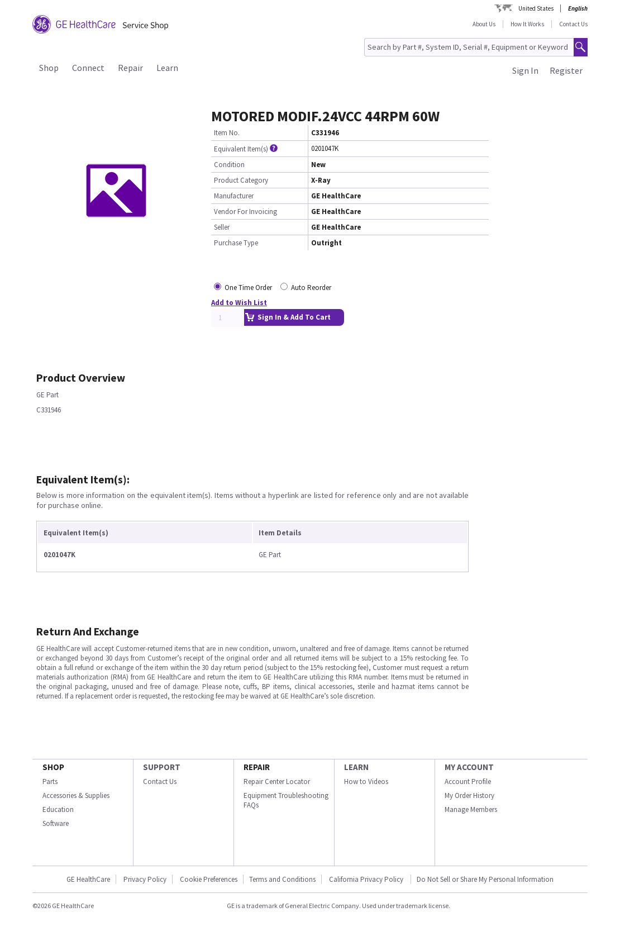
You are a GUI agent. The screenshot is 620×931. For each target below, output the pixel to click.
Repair (130, 67)
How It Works (527, 24)
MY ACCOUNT (469, 767)
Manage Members (471, 809)
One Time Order (248, 287)
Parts (50, 781)
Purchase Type (236, 243)
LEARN (356, 767)
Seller (222, 227)
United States (536, 8)
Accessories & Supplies (75, 795)
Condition (229, 164)
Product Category (241, 180)
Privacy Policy (144, 879)
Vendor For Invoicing (245, 211)
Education (58, 809)
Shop (49, 67)
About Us (484, 24)
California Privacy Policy (367, 879)
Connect (88, 67)
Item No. (227, 132)
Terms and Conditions (282, 879)
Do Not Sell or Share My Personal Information (485, 879)
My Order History (469, 795)
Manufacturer (234, 196)
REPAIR (257, 767)
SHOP (53, 767)
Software (55, 823)
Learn (167, 67)
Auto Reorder (311, 287)
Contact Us (573, 24)
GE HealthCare (88, 879)
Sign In (525, 70)
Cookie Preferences (208, 879)
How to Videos (366, 781)
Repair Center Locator (277, 781)
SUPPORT (161, 767)
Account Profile (468, 781)
